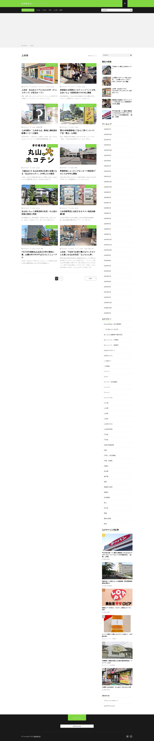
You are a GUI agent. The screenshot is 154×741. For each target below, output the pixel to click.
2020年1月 (107, 234)
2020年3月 (107, 224)
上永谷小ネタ (108, 424)
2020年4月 (107, 218)
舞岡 (61, 10)
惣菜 (89, 248)
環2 (92, 248)
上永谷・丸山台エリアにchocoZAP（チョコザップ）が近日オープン (39, 91)
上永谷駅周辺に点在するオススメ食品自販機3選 (77, 212)
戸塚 (49, 10)
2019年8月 (107, 260)
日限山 (106, 466)
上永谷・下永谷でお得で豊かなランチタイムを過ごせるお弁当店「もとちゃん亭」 (77, 253)
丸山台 (52, 86)
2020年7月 (107, 203)
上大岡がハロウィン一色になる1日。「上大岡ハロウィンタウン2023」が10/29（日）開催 (121, 79)
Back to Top (77, 718)
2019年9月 (107, 255)
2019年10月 (108, 250)
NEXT (90, 278)
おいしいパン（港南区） (112, 345)
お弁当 (72, 248)
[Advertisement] (77, 29)
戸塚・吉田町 (108, 460)
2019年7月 (107, 266)
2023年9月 (107, 139)
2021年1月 (107, 176)
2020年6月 (107, 208)
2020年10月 (108, 187)
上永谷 (38, 10)
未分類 (106, 471)
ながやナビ (37, 736)
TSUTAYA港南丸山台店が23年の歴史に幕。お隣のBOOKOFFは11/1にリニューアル (39, 254)
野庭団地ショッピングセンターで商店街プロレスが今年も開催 (77, 172)
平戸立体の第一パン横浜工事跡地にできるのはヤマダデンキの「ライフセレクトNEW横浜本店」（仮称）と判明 (117, 554)
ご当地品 (91, 186)
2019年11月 (108, 245)
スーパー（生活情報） (111, 382)
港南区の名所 (108, 487)
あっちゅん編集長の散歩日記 (47, 186)
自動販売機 (39, 127)
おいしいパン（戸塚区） (112, 340)
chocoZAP (34, 86)
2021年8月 (107, 160)
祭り (105, 503)
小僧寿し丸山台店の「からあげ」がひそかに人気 (116, 687)
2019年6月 (107, 271)
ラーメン (107, 392)
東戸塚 (106, 476)
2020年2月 (107, 229)
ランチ (76, 248)
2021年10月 (108, 150)
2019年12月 (108, 239)
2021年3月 (107, 171)
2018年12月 (108, 302)
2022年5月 (107, 145)
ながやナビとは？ (109, 706)
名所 (105, 450)
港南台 (106, 492)
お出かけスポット (109, 350)
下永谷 (44, 10)
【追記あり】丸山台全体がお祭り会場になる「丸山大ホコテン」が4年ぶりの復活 (39, 172)
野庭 (76, 167)
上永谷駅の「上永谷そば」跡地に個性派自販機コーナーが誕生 (39, 131)
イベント (91, 65)
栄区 (105, 482)
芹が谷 (106, 508)
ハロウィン (73, 86)
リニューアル (108, 397)
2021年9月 (107, 155)
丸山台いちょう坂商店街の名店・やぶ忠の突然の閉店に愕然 (39, 212)
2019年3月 (107, 287)
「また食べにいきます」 (87, 105)
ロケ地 (106, 403)
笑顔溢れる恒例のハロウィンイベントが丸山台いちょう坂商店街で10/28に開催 (77, 91)
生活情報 (107, 497)
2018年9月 (107, 313)
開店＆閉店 (52, 65)
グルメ (92, 227)
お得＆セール (108, 355)
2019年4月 (107, 281)
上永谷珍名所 (108, 429)
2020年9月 (107, 192)
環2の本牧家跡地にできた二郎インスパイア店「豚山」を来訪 (77, 131)
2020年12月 (108, 181)
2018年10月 (108, 308)
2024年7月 (107, 129)
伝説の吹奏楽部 (109, 445)
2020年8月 (107, 197)
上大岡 (55, 10)
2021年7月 (107, 166)
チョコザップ (41, 86)
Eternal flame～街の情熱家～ (113, 324)
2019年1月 (107, 297)
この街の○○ (107, 361)
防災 (105, 524)
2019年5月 (107, 276)
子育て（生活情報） (110, 455)
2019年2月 (107, 292)
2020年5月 (107, 213)
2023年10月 (108, 134)
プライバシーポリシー (111, 700)
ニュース (107, 387)
